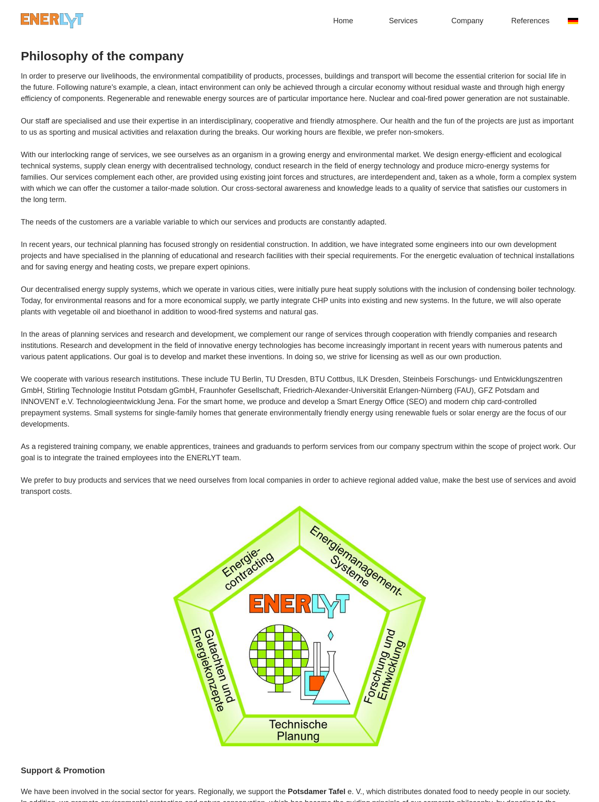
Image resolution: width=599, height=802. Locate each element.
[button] (412, 20)
